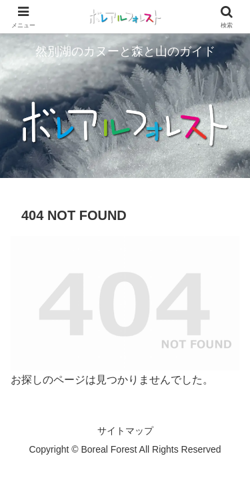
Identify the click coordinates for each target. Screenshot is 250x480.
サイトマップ (125, 430)
